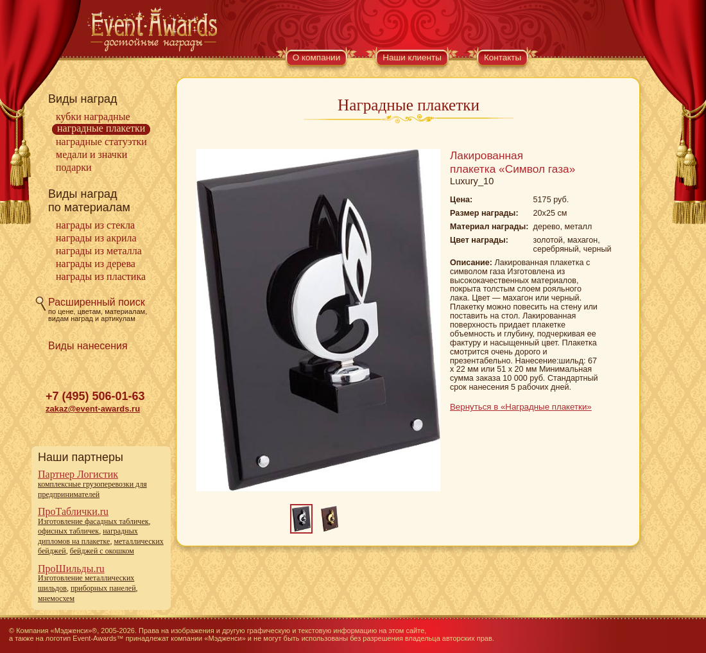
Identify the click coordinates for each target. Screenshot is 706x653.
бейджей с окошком (102, 550)
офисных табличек (68, 531)
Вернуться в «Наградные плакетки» (521, 407)
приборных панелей (103, 588)
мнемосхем (56, 598)
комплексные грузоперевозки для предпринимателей (92, 489)
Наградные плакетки (101, 128)
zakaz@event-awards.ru (93, 409)
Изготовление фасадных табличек (93, 521)
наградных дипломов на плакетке (88, 536)
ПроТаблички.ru (73, 511)
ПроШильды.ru (71, 568)
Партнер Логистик (78, 474)
